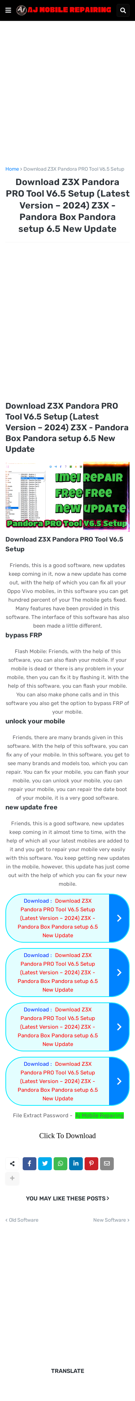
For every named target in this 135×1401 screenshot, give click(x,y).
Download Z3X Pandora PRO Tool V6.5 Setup (73, 169)
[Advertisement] (67, 97)
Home (12, 169)
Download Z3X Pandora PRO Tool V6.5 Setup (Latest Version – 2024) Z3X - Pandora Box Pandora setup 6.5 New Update (58, 918)
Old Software (24, 1220)
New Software (109, 1220)
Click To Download (67, 1136)
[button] (8, 10)
